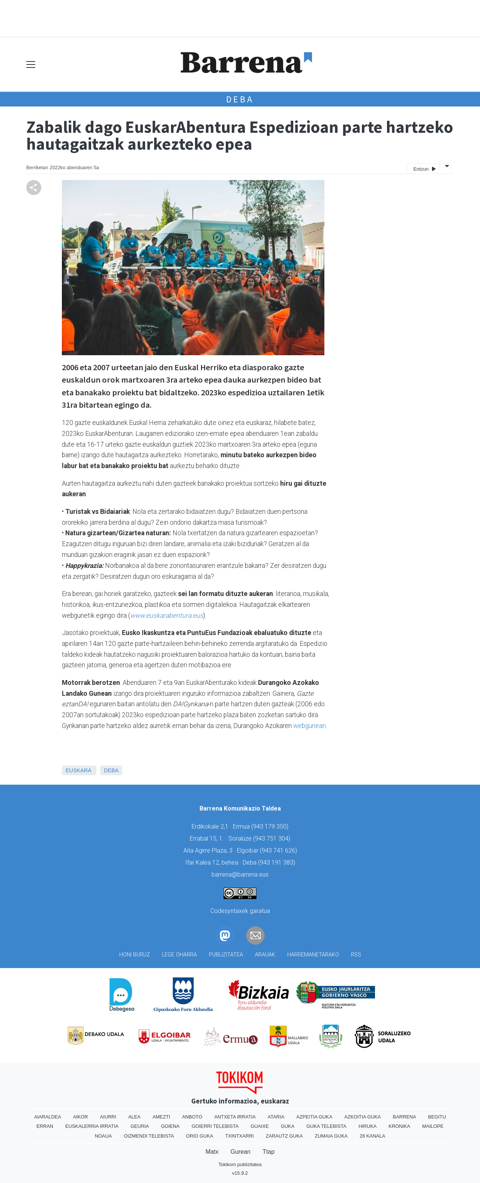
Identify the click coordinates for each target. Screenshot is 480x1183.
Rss (356, 955)
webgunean (309, 726)
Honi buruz (134, 955)
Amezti (161, 1117)
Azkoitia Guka (362, 1117)
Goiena (170, 1126)
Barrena (404, 1117)
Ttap (268, 1151)
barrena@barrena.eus (240, 874)
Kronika (399, 1126)
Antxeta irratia (234, 1117)
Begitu (437, 1117)
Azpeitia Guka (314, 1117)
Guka (287, 1126)
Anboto (192, 1117)
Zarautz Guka (284, 1136)
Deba (240, 99)
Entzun (424, 168)
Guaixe (259, 1126)
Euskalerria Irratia (91, 1126)
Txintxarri (239, 1136)
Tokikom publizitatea (239, 1164)
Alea (134, 1117)
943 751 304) (272, 838)
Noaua (103, 1136)
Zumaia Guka (331, 1136)
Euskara (78, 770)
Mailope (433, 1126)
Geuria (139, 1126)
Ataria (276, 1117)
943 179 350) (270, 826)
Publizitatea (226, 955)
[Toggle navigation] (31, 64)
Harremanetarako (313, 955)
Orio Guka (199, 1136)
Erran (44, 1126)
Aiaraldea (47, 1117)
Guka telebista (326, 1126)
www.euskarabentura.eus (166, 615)
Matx (212, 1151)
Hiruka (367, 1126)
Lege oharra (179, 955)
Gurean (240, 1151)
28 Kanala (372, 1136)
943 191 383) (277, 862)
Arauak (265, 955)
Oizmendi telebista (149, 1136)
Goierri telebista (215, 1126)
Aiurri (108, 1117)
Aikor (80, 1117)
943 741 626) (279, 850)
